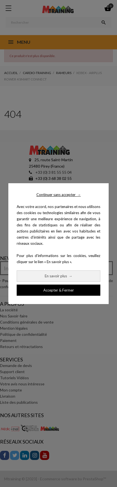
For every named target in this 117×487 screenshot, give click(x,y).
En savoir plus (58, 276)
